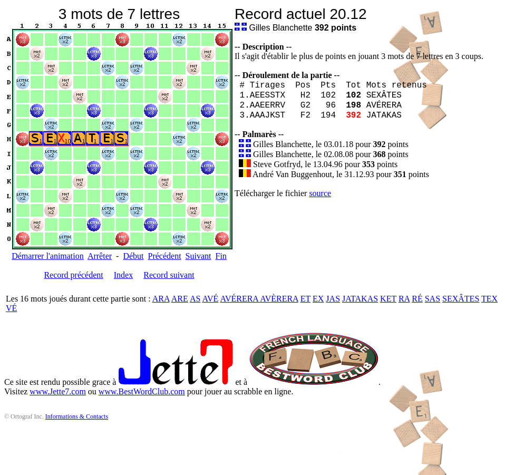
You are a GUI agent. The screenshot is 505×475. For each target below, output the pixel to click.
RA (404, 298)
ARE (179, 298)
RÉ (417, 298)
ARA (161, 298)
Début (133, 255)
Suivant (198, 255)
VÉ (11, 308)
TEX (489, 298)
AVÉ (210, 298)
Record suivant (168, 274)
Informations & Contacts (76, 416)
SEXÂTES (460, 298)
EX (318, 298)
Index (123, 274)
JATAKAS (360, 298)
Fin (220, 255)
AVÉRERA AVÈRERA (259, 298)
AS (195, 298)
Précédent (164, 255)
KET (388, 298)
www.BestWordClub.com (142, 391)
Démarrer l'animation (48, 255)
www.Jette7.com (58, 391)
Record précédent (73, 274)
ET (305, 298)
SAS (432, 298)
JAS (333, 298)
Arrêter (100, 255)
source (320, 193)
